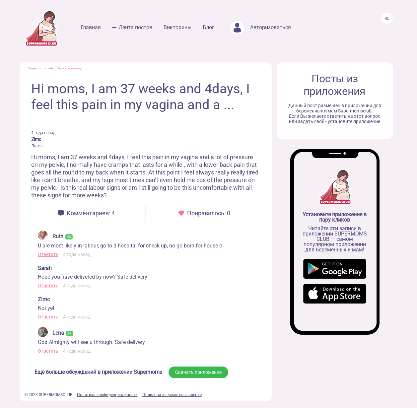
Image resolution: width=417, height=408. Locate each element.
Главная (91, 27)
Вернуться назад (69, 68)
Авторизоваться (261, 27)
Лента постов (135, 27)
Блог (208, 27)
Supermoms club (40, 68)
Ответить (48, 254)
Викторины (177, 27)
